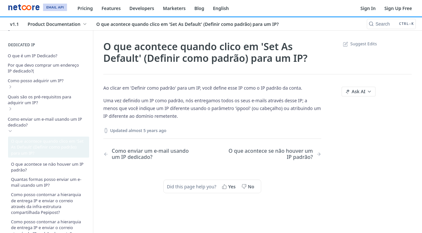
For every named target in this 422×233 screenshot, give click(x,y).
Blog (199, 8)
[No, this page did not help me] (248, 186)
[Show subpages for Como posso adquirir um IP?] (10, 86)
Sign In (368, 8)
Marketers (174, 8)
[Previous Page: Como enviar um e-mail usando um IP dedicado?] (150, 154)
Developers (141, 8)
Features (110, 8)
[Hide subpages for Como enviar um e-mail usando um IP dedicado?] (10, 131)
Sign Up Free (398, 8)
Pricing (85, 8)
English (221, 8)
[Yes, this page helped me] (229, 186)
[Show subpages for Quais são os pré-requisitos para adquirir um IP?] (10, 108)
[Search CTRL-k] (391, 24)
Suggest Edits (359, 44)
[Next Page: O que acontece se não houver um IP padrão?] (274, 154)
